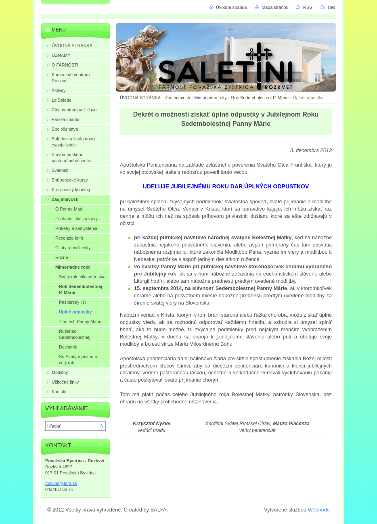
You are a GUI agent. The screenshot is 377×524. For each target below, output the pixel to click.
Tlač (331, 7)
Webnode (319, 510)
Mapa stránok (275, 7)
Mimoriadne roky (210, 97)
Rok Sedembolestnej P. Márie (260, 97)
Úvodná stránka (231, 7)
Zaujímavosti (178, 97)
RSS (307, 7)
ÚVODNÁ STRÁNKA (140, 97)
